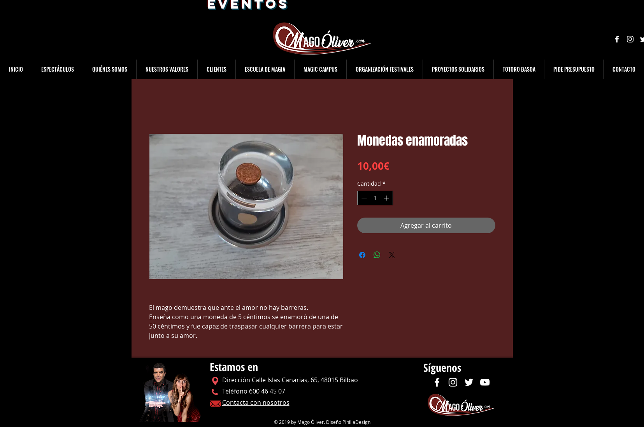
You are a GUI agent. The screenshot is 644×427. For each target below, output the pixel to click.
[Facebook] (616, 39)
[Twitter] (469, 382)
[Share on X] (392, 255)
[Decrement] (363, 198)
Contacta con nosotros (256, 402)
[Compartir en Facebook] (362, 255)
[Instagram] (630, 39)
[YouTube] (485, 382)
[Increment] (387, 198)
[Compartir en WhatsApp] (377, 255)
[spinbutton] (375, 198)
